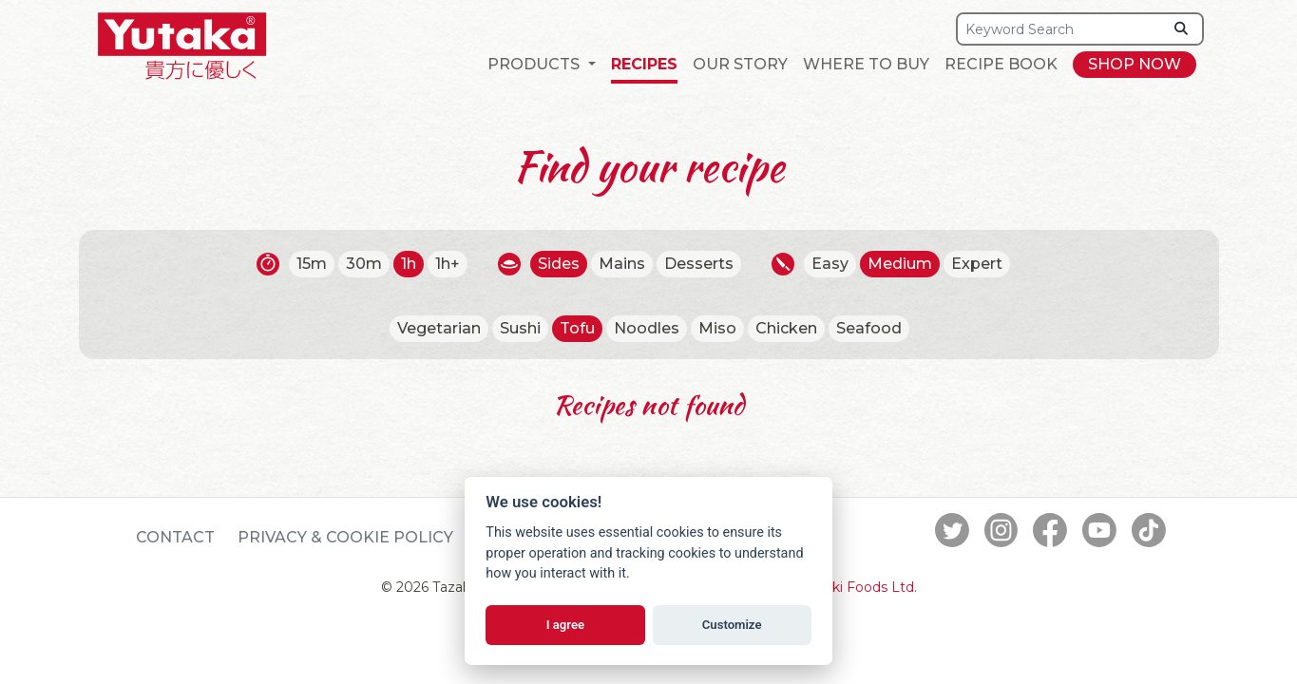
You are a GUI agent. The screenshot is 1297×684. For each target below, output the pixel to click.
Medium (900, 264)
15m (311, 264)
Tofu (577, 328)
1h (408, 264)
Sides (559, 264)
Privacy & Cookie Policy (345, 537)
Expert (976, 264)
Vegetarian (439, 328)
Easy (830, 264)
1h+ (447, 264)
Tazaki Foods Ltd (858, 587)
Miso (717, 328)
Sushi (520, 328)
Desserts (699, 264)
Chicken (786, 328)
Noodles (646, 328)
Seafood (869, 328)
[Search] (1059, 29)
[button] (541, 65)
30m (364, 264)
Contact (175, 537)
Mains (622, 264)
